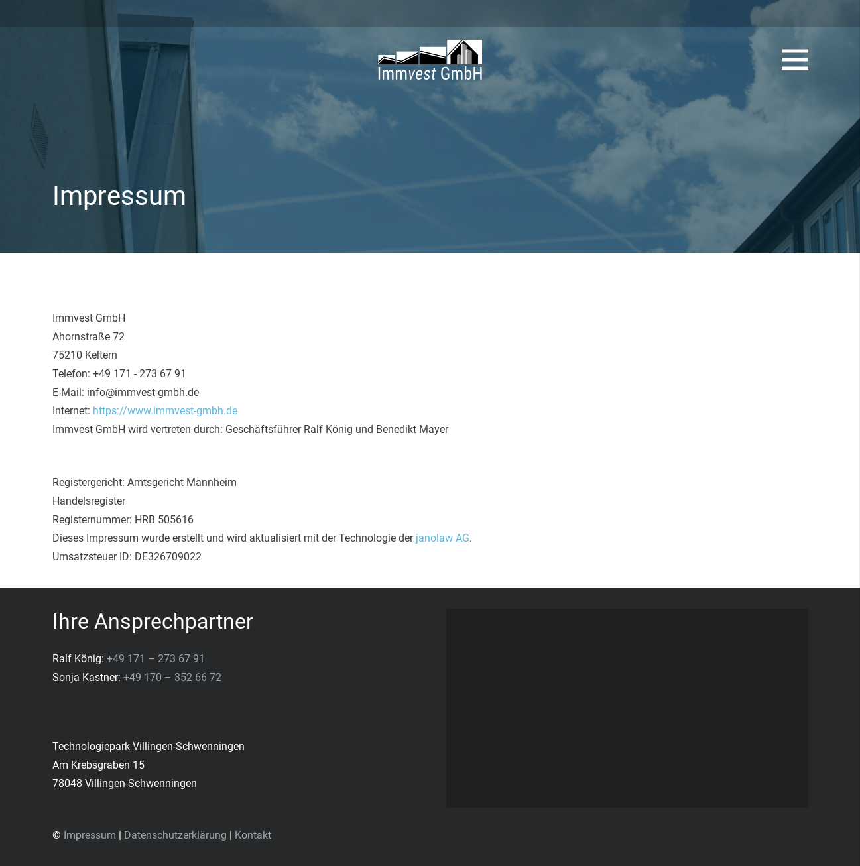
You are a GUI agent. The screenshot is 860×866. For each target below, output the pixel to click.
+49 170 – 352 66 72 (172, 677)
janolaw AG (442, 538)
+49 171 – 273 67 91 (156, 658)
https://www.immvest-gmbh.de (165, 410)
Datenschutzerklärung (175, 835)
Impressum (90, 835)
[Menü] (795, 59)
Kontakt (253, 835)
